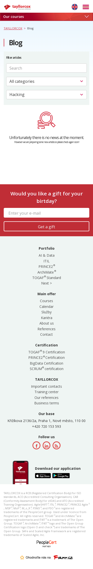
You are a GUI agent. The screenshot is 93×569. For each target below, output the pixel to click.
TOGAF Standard (46, 277)
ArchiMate (46, 272)
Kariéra (46, 317)
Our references (46, 397)
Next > (46, 283)
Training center (46, 391)
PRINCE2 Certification (46, 357)
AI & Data (47, 255)
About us (46, 323)
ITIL (46, 261)
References (46, 329)
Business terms (46, 403)
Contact (46, 334)
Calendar (46, 306)
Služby (46, 312)
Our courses (46, 16)
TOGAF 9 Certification (46, 352)
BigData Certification (46, 363)
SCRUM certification (46, 368)
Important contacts (46, 386)
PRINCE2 (46, 266)
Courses (46, 300)
